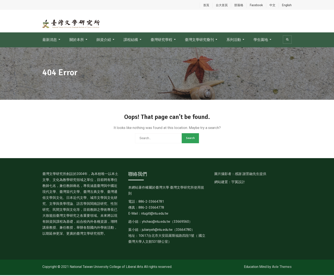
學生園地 (260, 41)
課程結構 (131, 41)
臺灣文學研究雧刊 (199, 41)
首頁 (206, 5)
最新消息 (49, 41)
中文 (272, 5)
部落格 (238, 5)
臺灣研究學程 (161, 41)
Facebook (256, 5)
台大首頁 (222, 5)
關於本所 (76, 41)
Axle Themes (282, 268)
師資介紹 (103, 41)
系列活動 (233, 41)
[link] (167, 222)
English (287, 5)
